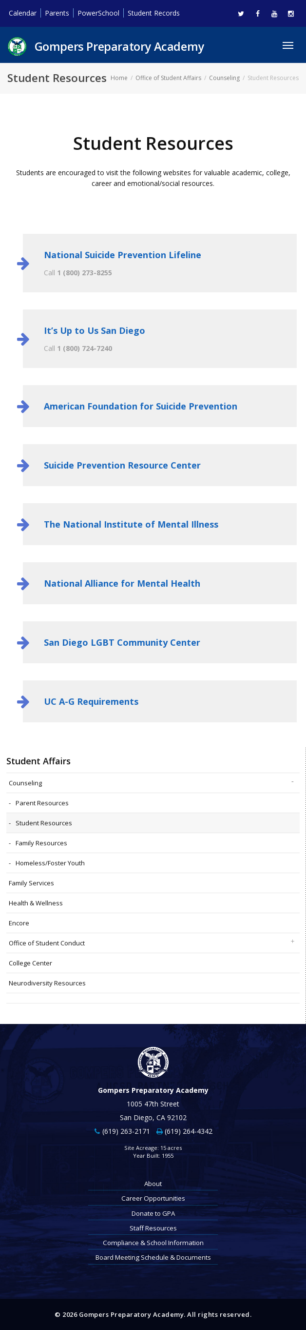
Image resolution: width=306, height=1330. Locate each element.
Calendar (23, 13)
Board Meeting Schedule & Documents (153, 1257)
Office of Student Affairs (168, 78)
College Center (30, 963)
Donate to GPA (153, 1213)
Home (119, 78)
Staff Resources (153, 1228)
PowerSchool (98, 13)
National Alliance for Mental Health (122, 583)
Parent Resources (42, 802)
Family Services (31, 883)
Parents (57, 13)
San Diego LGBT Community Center (122, 642)
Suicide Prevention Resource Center (122, 465)
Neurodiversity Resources (47, 983)
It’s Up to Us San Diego (94, 330)
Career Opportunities (153, 1198)
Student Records (154, 13)
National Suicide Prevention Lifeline (122, 255)
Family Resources (41, 843)
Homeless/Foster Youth (50, 863)
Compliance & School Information (153, 1242)
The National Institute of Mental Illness (131, 524)
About (153, 1183)
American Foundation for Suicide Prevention (140, 406)
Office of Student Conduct (47, 943)
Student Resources (44, 822)
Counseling (224, 78)
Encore (19, 923)
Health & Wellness (36, 903)
